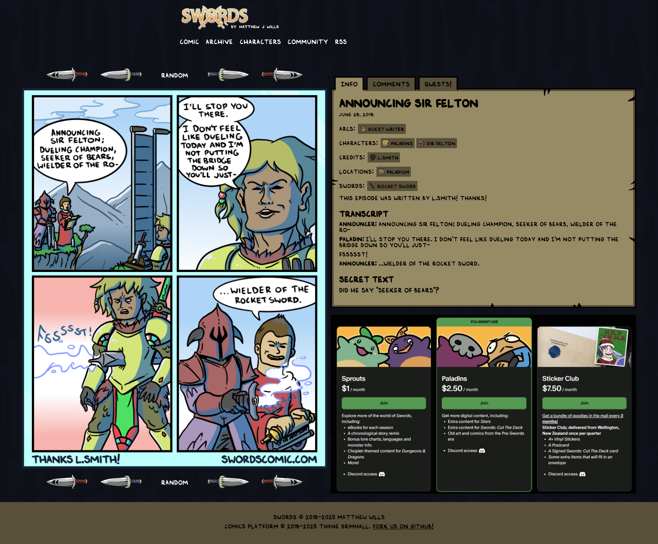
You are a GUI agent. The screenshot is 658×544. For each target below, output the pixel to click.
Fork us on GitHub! (403, 526)
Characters (260, 41)
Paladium (397, 171)
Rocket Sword (396, 185)
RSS (341, 41)
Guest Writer (386, 128)
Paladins (402, 143)
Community (307, 41)
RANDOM (174, 74)
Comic (189, 41)
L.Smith (388, 157)
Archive (219, 41)
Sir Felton (440, 143)
